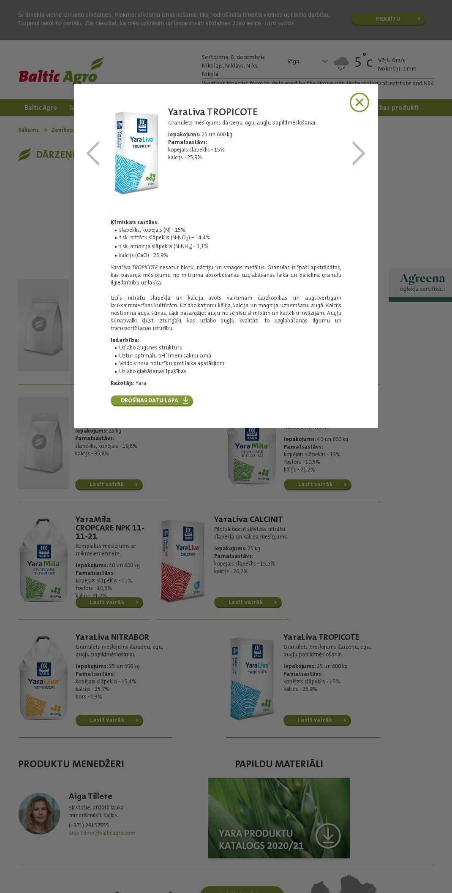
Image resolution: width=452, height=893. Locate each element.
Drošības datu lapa (149, 400)
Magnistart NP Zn (359, 154)
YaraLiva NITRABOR (93, 154)
